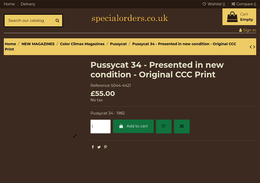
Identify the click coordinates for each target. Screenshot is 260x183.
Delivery (28, 4)
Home (10, 4)
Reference (100, 85)
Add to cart (133, 126)
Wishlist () (214, 4)
